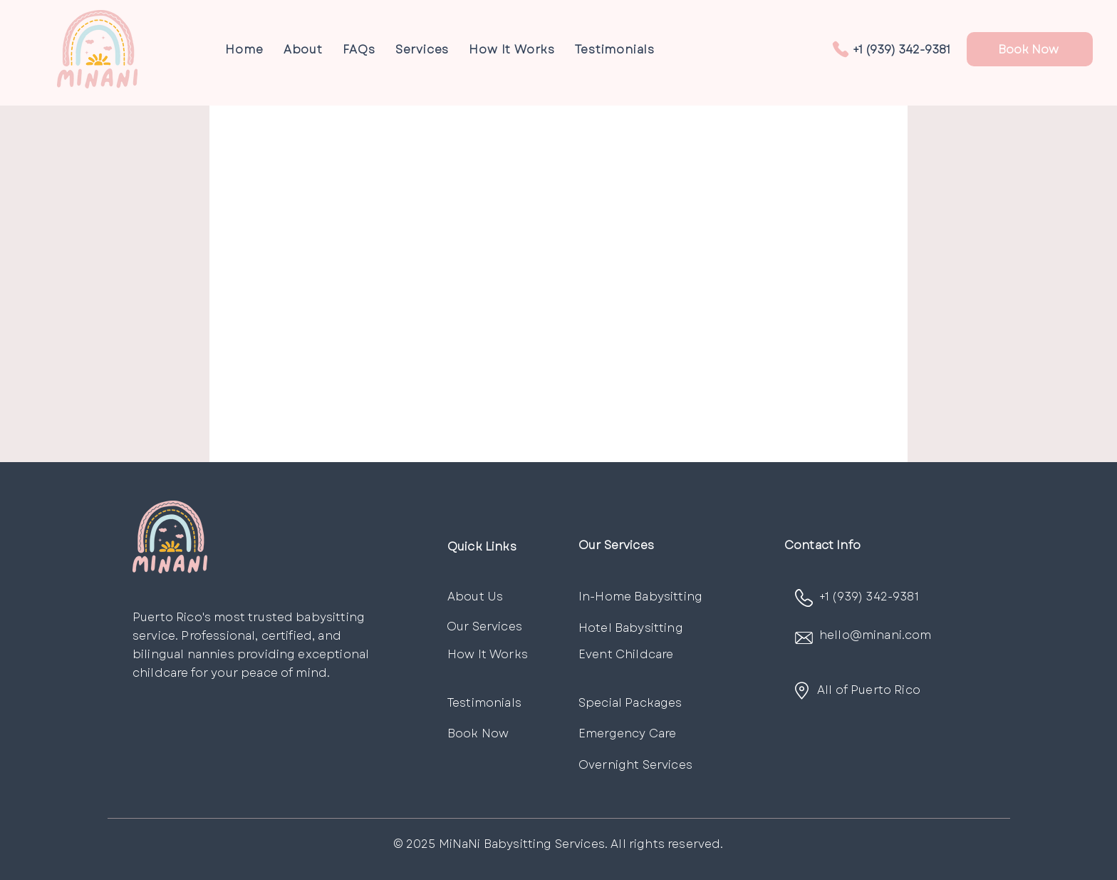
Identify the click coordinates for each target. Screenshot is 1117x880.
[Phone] (840, 49)
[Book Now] (1030, 49)
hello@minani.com (875, 635)
